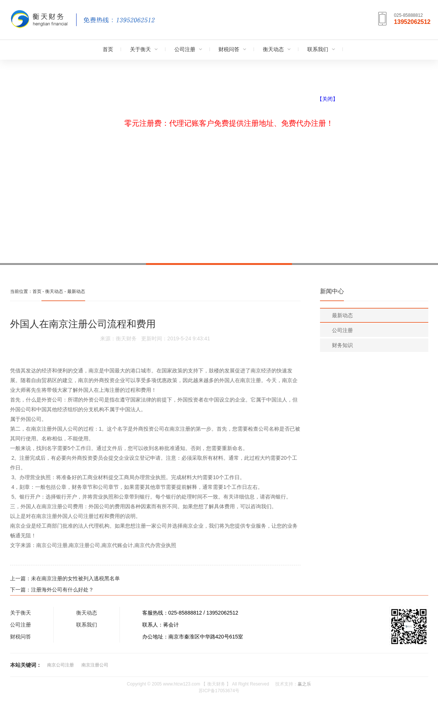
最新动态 (76, 291)
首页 (108, 49)
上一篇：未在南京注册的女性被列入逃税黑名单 (65, 578)
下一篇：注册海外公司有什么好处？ (52, 590)
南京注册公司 (94, 665)
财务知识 (342, 345)
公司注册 (184, 49)
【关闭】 (327, 99)
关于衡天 (140, 49)
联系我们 (317, 49)
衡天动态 (273, 49)
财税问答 (228, 49)
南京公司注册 (60, 665)
